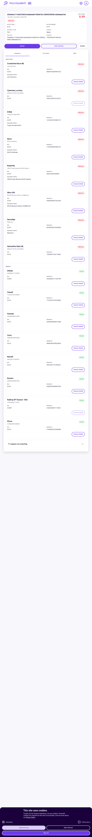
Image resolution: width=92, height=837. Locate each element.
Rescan (22, 46)
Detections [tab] (17, 53)
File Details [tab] (46, 53)
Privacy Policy (30, 835)
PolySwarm (15, 3)
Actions (82, 46)
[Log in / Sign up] (86, 3)
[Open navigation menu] (29, 3)
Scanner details (78, 82)
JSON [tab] (74, 53)
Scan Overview (58, 46)
